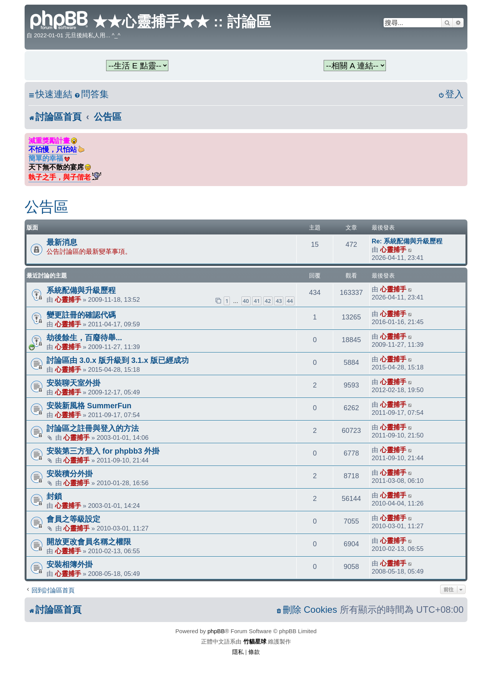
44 (290, 300)
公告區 (46, 207)
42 (268, 300)
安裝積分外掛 (70, 473)
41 (257, 300)
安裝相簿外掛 (70, 564)
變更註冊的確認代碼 (81, 315)
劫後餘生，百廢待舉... (84, 337)
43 (279, 300)
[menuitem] (91, 94)
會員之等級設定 (73, 519)
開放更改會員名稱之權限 (89, 541)
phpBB (216, 631)
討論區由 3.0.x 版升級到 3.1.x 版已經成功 (118, 360)
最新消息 (62, 242)
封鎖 (54, 496)
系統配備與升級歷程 (81, 290)
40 (246, 300)
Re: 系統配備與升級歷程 (407, 241)
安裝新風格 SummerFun (89, 405)
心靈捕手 (393, 249)
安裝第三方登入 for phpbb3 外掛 (103, 451)
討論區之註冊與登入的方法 (93, 428)
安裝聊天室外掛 (73, 383)
